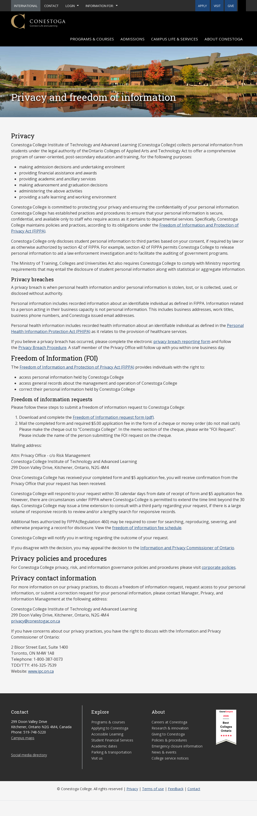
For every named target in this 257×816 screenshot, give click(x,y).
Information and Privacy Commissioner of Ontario (187, 548)
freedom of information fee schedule (146, 527)
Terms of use (153, 788)
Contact (193, 788)
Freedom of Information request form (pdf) (113, 417)
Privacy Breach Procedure (42, 347)
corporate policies (219, 567)
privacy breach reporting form (181, 341)
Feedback (175, 788)
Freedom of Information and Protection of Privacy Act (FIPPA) (77, 367)
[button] (242, 5)
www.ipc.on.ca (41, 671)
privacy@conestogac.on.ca (35, 621)
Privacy (132, 788)
